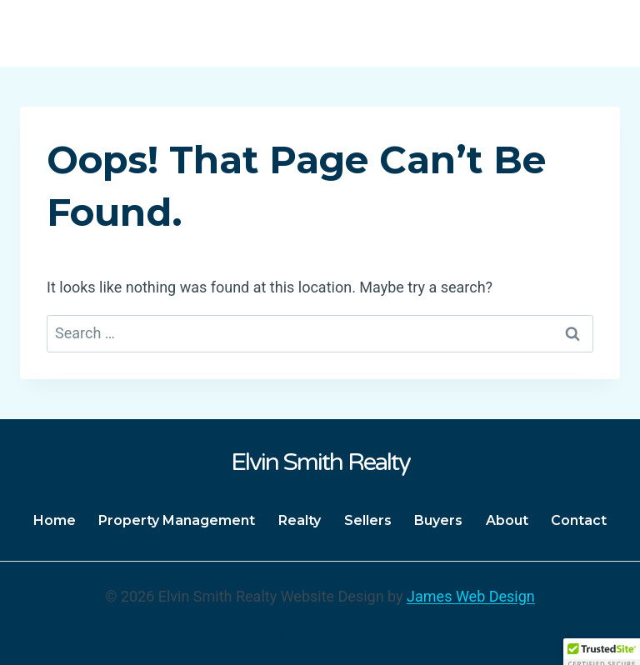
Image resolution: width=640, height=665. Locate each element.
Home (54, 520)
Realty (299, 520)
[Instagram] (363, 640)
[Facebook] (277, 640)
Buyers (438, 520)
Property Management (176, 520)
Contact (579, 520)
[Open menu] (600, 33)
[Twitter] (320, 640)
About (507, 520)
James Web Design (471, 596)
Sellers (368, 520)
